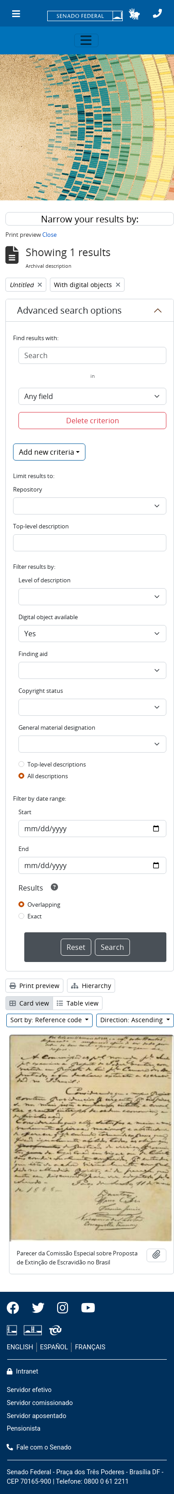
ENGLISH (20, 1347)
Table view (77, 1003)
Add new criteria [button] (46, 452)
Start (24, 812)
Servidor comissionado (40, 1403)
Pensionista (23, 1428)
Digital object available (48, 617)
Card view (29, 1003)
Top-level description (41, 526)
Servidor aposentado (36, 1416)
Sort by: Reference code (47, 1019)
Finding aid (33, 654)
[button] (134, 14)
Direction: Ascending (132, 1019)
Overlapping (43, 904)
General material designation (56, 727)
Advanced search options (69, 310)
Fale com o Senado (39, 1447)
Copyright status (40, 691)
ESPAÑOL (54, 1347)
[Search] (92, 355)
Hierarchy (91, 985)
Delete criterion (92, 421)
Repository (27, 489)
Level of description (44, 580)
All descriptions (47, 776)
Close (49, 235)
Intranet (22, 1371)
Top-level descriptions (56, 764)
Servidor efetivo (29, 1390)
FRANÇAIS (90, 1347)
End (23, 849)
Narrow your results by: (89, 219)
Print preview (34, 985)
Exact (34, 916)
